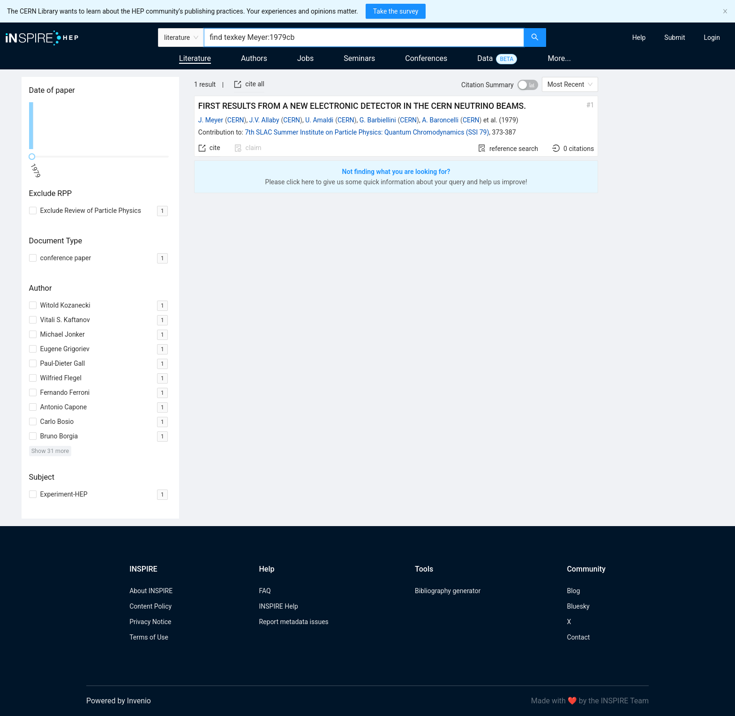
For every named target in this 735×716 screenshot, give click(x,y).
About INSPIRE (150, 591)
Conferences (426, 58)
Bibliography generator (447, 591)
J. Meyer (210, 120)
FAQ (264, 591)
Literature (195, 58)
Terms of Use (148, 637)
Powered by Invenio (118, 700)
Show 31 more (50, 450)
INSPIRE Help (278, 606)
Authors (254, 58)
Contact (578, 637)
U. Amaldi (319, 120)
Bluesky (578, 606)
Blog (573, 591)
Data (485, 58)
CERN (235, 120)
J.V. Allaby (264, 120)
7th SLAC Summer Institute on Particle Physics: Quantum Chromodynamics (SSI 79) (367, 132)
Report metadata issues (293, 622)
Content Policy (150, 606)
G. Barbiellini (378, 120)
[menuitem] (639, 38)
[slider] (32, 156)
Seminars (359, 58)
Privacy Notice (150, 622)
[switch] (528, 85)
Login (712, 37)
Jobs (305, 58)
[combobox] (364, 37)
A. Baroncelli (440, 120)
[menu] (641, 38)
